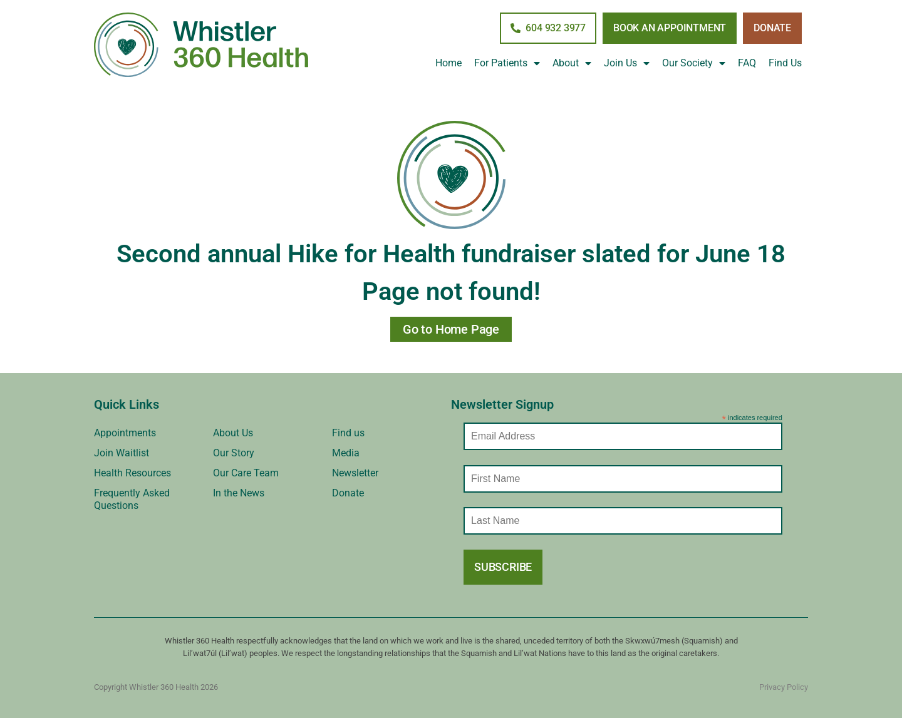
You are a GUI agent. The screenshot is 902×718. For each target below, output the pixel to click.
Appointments (125, 433)
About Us (233, 433)
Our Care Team (246, 473)
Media (346, 453)
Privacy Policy (783, 687)
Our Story (233, 453)
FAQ (747, 63)
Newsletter (355, 473)
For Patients (507, 63)
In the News (238, 493)
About (571, 63)
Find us (348, 433)
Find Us (785, 63)
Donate (348, 493)
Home (448, 63)
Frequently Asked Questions (132, 499)
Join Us (627, 63)
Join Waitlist (121, 453)
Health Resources (132, 473)
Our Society (693, 63)
